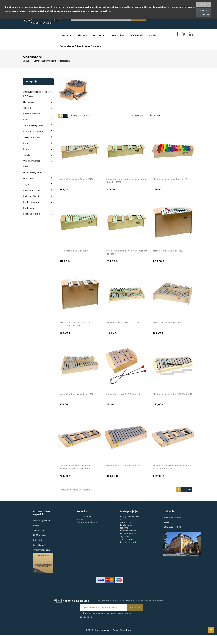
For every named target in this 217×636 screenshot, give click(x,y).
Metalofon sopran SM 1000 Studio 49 (172, 394)
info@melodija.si (42, 550)
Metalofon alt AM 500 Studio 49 (123, 394)
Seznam (65, 115)
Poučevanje (136, 35)
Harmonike (28, 102)
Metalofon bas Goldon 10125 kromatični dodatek (75, 324)
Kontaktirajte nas (129, 531)
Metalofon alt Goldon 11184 (167, 323)
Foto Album (99, 35)
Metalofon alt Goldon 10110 (74, 251)
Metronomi (28, 178)
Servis (152, 35)
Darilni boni (28, 208)
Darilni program (31, 202)
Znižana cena (84, 517)
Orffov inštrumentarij (33, 131)
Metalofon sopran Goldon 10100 (76, 179)
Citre (25, 166)
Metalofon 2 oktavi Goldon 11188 (77, 394)
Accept (204, 4)
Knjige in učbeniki (31, 196)
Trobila (26, 155)
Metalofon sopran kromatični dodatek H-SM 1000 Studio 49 (75, 468)
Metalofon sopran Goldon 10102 (170, 179)
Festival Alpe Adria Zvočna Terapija (80, 46)
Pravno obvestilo (128, 543)
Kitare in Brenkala (31, 113)
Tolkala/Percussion (32, 137)
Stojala (26, 184)
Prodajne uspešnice (87, 523)
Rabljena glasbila (31, 213)
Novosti (80, 520)
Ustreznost (171, 115)
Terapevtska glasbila (33, 125)
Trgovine (124, 537)
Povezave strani (128, 534)
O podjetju (66, 35)
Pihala (26, 149)
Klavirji (26, 119)
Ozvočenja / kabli (32, 190)
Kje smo (82, 35)
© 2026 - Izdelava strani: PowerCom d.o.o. (108, 631)
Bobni (26, 143)
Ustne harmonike (31, 160)
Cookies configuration (203, 12)
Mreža (60, 115)
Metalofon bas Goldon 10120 (168, 251)
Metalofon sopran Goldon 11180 (123, 323)
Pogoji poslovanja (129, 517)
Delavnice (118, 35)
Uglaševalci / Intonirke (34, 172)
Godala (27, 107)
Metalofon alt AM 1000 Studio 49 (123, 466)
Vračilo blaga (127, 540)
